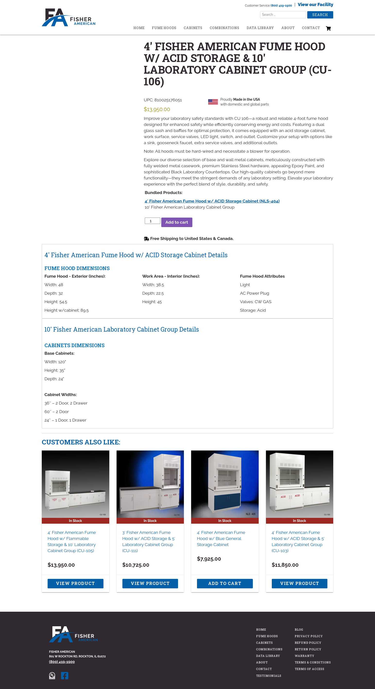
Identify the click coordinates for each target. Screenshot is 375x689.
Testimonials (268, 676)
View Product (75, 583)
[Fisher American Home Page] (73, 637)
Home (139, 28)
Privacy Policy (309, 636)
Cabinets (193, 28)
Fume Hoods (164, 28)
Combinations (224, 28)
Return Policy (308, 649)
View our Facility (315, 4)
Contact (311, 28)
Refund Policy (308, 643)
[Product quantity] (152, 221)
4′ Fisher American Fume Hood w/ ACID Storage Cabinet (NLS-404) (212, 201)
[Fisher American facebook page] (67, 675)
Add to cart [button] (224, 583)
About (288, 28)
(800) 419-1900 (281, 5)
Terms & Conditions (313, 662)
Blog (299, 629)
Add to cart (176, 222)
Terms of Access (309, 669)
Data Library (260, 28)
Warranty (304, 656)
